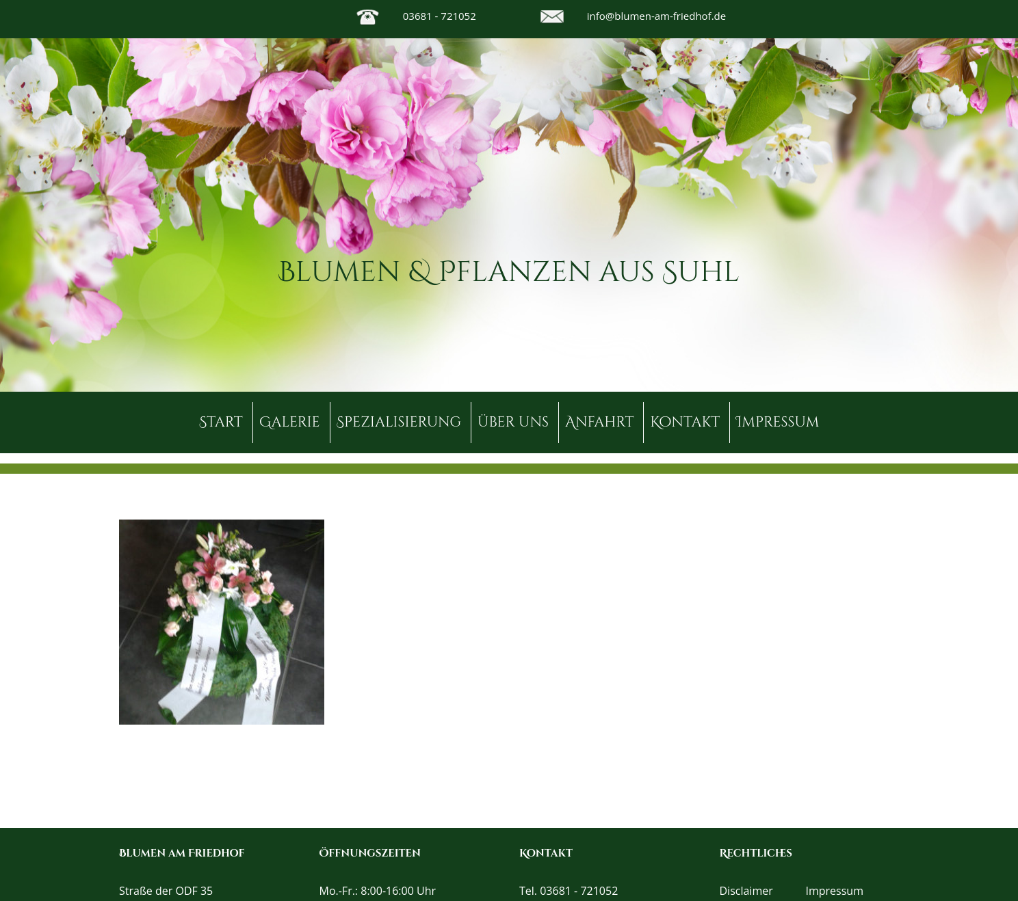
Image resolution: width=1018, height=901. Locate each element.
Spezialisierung (399, 422)
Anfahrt (599, 422)
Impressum (777, 422)
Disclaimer (746, 890)
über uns (513, 422)
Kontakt (685, 422)
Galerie (289, 422)
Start (221, 422)
